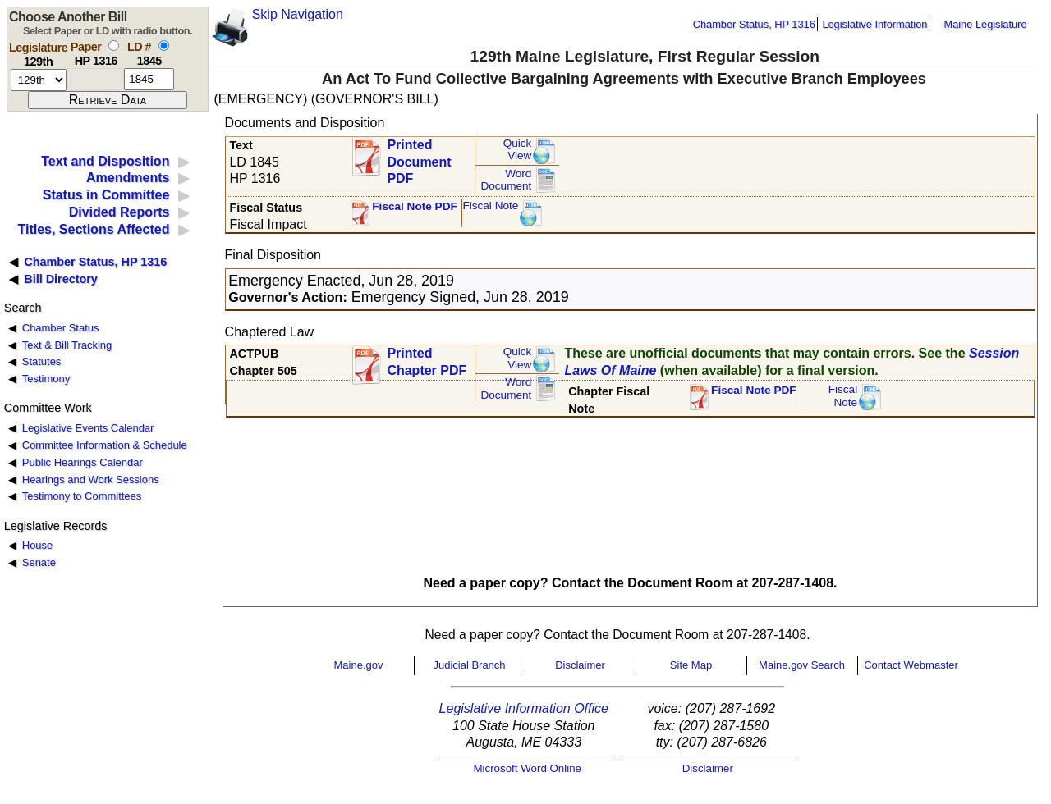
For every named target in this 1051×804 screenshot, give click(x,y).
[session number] (39, 80)
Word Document (505, 180)
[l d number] (149, 79)
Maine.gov (358, 665)
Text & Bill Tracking (67, 345)
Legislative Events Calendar (88, 428)
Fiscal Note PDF (414, 206)
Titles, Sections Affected (93, 229)
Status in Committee (106, 195)
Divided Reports (119, 212)
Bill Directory (61, 279)
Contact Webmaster (911, 665)
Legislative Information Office (523, 708)
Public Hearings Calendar (82, 462)
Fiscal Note (490, 205)
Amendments (127, 178)
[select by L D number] (163, 45)
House (37, 545)
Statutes (42, 361)
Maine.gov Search (802, 665)
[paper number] (95, 79)
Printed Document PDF (419, 157)
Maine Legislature (984, 24)
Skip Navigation (297, 14)
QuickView (517, 149)
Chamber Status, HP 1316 (754, 24)
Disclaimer (580, 665)
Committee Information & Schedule (104, 445)
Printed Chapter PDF (426, 361)
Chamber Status (60, 328)
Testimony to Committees (81, 496)
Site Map (691, 665)
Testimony (46, 378)
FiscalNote (843, 396)
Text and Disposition (105, 161)
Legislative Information (874, 24)
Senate (39, 562)
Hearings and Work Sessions (90, 479)
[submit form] (107, 100)
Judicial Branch (469, 665)
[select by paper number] (113, 45)
